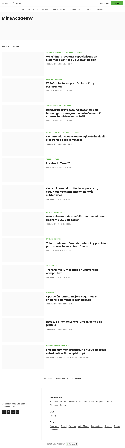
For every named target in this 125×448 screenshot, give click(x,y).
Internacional (96, 426)
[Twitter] (8, 412)
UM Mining (59, 52)
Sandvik (49, 106)
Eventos (75, 132)
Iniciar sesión (104, 3)
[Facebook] (4, 412)
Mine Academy (58, 444)
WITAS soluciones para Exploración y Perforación (70, 84)
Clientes (78, 52)
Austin (49, 132)
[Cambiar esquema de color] (72, 443)
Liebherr (61, 212)
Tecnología (51, 212)
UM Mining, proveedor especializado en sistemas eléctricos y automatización (71, 58)
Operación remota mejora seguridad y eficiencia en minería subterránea (71, 298)
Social (58, 346)
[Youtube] (17, 412)
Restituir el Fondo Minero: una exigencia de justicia (74, 323)
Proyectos (54, 430)
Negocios (50, 52)
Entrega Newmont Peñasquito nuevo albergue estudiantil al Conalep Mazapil (76, 351)
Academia (50, 292)
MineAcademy (51, 64)
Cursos (117, 426)
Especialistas (51, 265)
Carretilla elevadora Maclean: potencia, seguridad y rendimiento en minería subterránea (72, 192)
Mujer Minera (83, 426)
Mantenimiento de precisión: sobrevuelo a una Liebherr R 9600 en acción (76, 218)
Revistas (108, 426)
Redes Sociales (52, 159)
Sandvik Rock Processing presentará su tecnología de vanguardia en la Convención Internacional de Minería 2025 (74, 113)
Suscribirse (117, 3)
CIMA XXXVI (69, 52)
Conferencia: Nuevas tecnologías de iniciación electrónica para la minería (76, 138)
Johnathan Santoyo (65, 357)
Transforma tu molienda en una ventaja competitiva (72, 271)
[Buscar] (17, 3)
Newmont (50, 346)
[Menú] (6, 3)
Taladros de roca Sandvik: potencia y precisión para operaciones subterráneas (77, 244)
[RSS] (13, 412)
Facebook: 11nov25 (58, 163)
